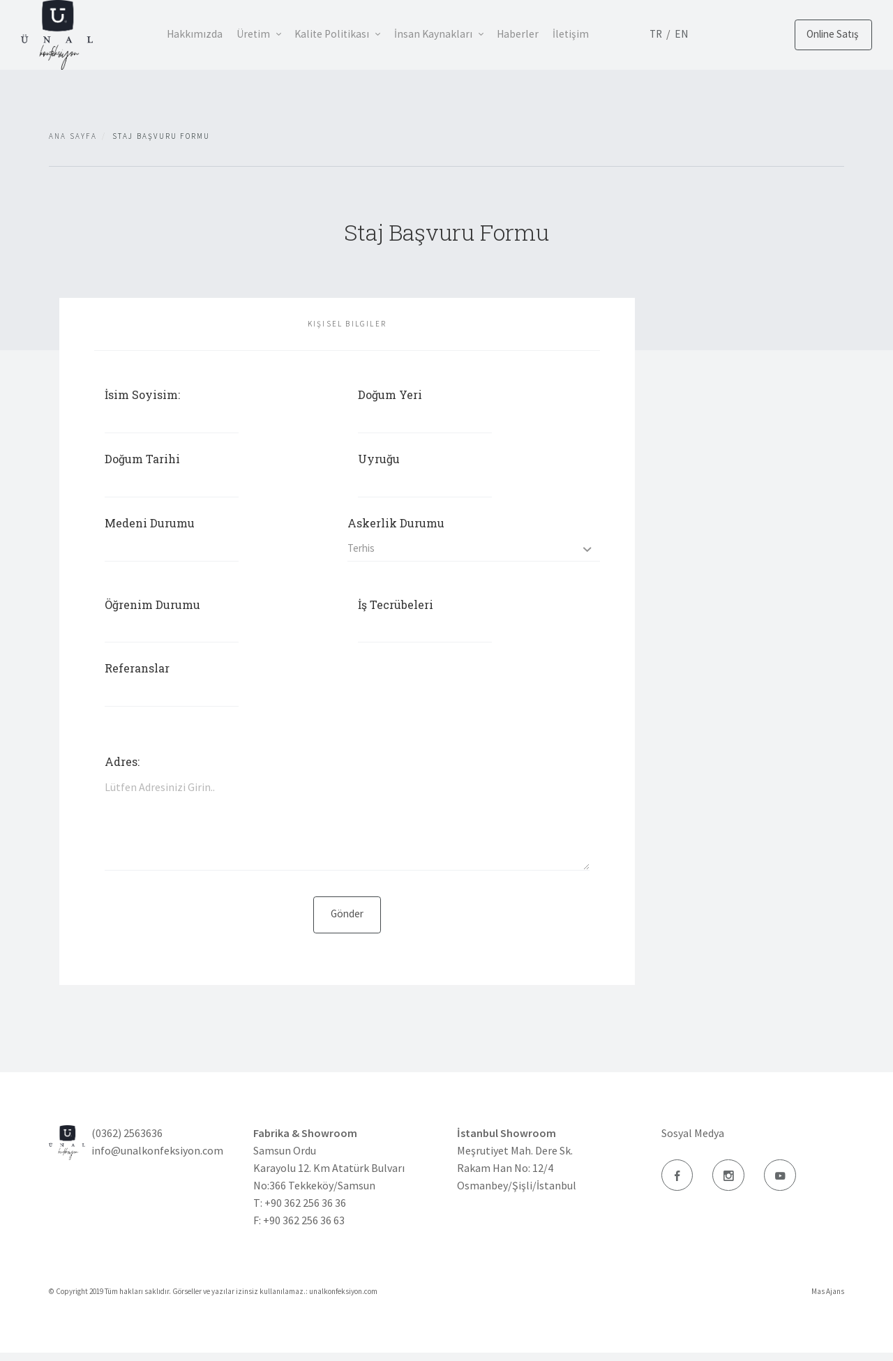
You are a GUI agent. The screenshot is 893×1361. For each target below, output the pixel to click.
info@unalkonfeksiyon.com (157, 1159)
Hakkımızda (195, 33)
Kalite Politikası (344, 33)
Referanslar (137, 676)
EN (712, 33)
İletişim (596, 33)
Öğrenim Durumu (152, 610)
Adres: (122, 767)
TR (685, 33)
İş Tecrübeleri (395, 610)
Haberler (539, 33)
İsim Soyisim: (142, 394)
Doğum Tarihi (142, 460)
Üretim (259, 33)
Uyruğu (379, 460)
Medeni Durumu (150, 526)
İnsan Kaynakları (450, 33)
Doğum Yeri (390, 394)
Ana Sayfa (73, 136)
